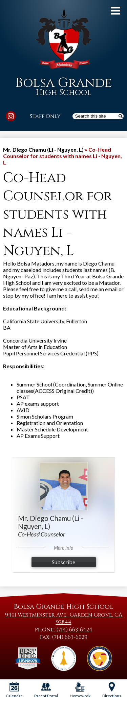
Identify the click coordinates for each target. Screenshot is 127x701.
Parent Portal (46, 690)
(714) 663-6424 (74, 629)
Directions (111, 690)
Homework (80, 690)
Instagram (11, 117)
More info (63, 548)
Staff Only (45, 116)
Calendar (14, 690)
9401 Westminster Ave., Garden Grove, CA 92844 (63, 618)
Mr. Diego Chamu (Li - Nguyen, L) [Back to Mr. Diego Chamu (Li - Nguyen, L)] (43, 149)
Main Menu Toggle (115, 11)
